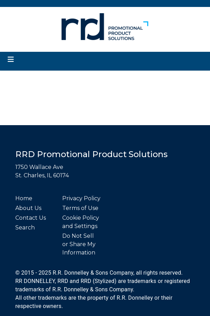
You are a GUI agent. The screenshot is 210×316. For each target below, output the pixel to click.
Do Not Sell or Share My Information (79, 244)
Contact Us (30, 217)
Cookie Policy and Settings (80, 221)
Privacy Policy (81, 198)
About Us (28, 208)
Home (23, 198)
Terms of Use (80, 208)
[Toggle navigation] (10, 59)
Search (25, 227)
